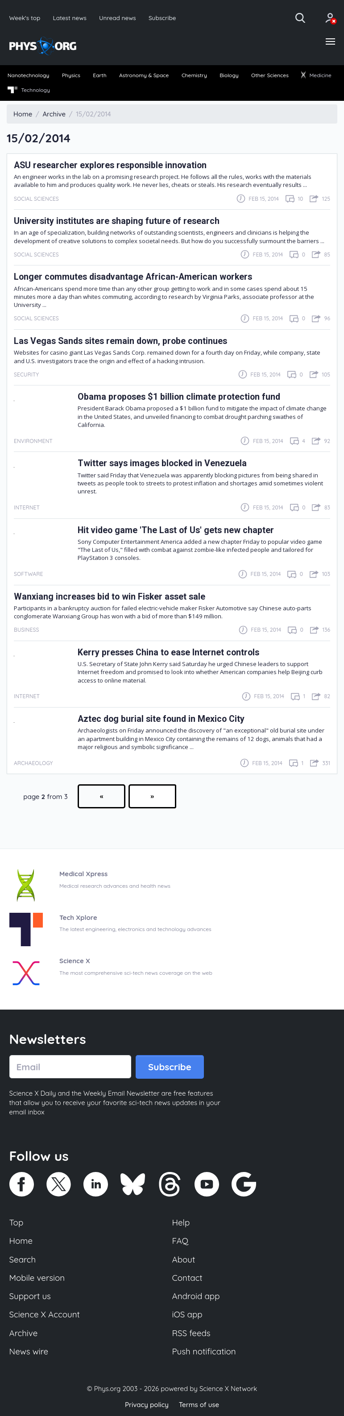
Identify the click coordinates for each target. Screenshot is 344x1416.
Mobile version (37, 1277)
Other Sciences (270, 75)
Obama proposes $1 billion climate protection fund (179, 397)
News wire (29, 1351)
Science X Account (44, 1314)
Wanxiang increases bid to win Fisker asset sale (109, 597)
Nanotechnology (29, 75)
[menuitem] (28, 75)
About (183, 1259)
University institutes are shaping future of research (117, 221)
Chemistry (194, 75)
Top (16, 1222)
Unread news (117, 17)
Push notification (204, 1351)
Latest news (69, 17)
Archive (23, 1333)
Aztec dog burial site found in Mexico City (161, 719)
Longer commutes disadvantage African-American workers (133, 277)
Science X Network (228, 1388)
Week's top (25, 17)
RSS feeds (191, 1333)
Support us (30, 1296)
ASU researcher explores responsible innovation (110, 165)
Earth (99, 75)
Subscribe (162, 17)
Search (22, 1259)
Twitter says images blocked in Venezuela (162, 463)
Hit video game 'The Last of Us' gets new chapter (176, 530)
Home (21, 1240)
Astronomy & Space (144, 75)
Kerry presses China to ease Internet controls (168, 652)
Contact (187, 1277)
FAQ (180, 1240)
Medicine (316, 75)
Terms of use (199, 1404)
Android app (196, 1296)
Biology (229, 75)
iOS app (187, 1314)
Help (181, 1222)
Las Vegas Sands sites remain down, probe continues (120, 341)
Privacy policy (147, 1404)
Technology (29, 90)
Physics (71, 75)
